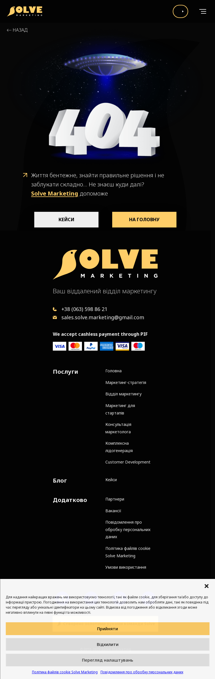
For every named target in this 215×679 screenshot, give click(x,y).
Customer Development (127, 462)
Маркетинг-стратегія (125, 382)
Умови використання (125, 567)
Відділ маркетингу (123, 394)
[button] (206, 586)
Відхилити (107, 644)
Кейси (66, 219)
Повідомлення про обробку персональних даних (142, 672)
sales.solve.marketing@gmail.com (102, 317)
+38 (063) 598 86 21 (84, 309)
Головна (113, 370)
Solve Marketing (54, 193)
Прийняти (107, 628)
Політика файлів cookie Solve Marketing (65, 672)
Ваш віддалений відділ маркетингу (104, 290)
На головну (144, 219)
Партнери (114, 499)
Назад (20, 30)
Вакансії (113, 510)
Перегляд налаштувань (107, 660)
